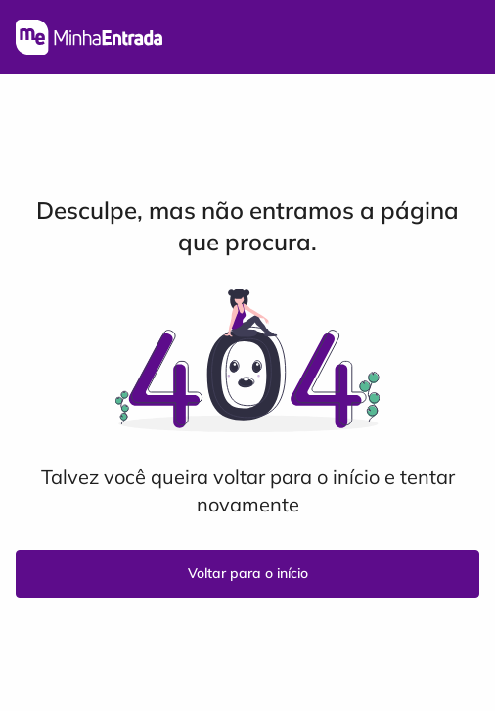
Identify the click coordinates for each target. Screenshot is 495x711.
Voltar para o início (248, 573)
